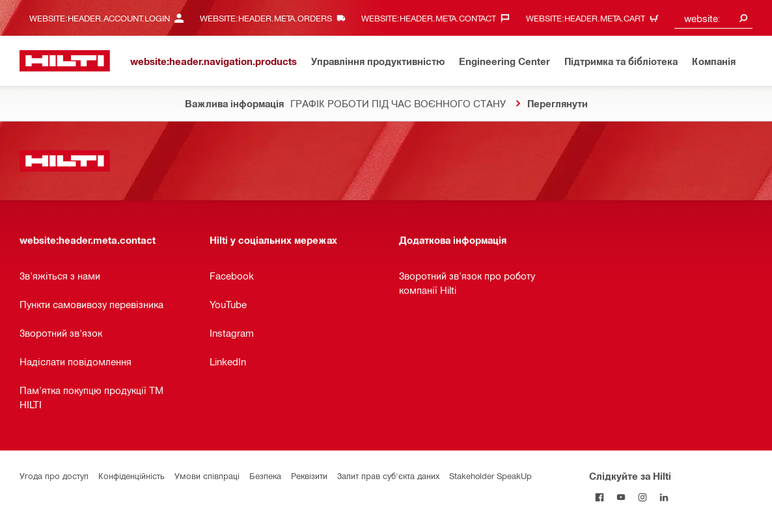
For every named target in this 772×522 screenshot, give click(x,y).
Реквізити (309, 475)
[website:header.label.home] (65, 61)
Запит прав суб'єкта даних (388, 475)
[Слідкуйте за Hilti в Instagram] (643, 497)
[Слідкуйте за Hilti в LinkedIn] (664, 497)
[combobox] (713, 18)
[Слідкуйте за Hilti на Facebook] (600, 497)
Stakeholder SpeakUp (490, 475)
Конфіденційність (131, 475)
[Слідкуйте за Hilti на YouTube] (621, 497)
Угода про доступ (54, 475)
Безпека (265, 475)
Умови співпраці (207, 475)
